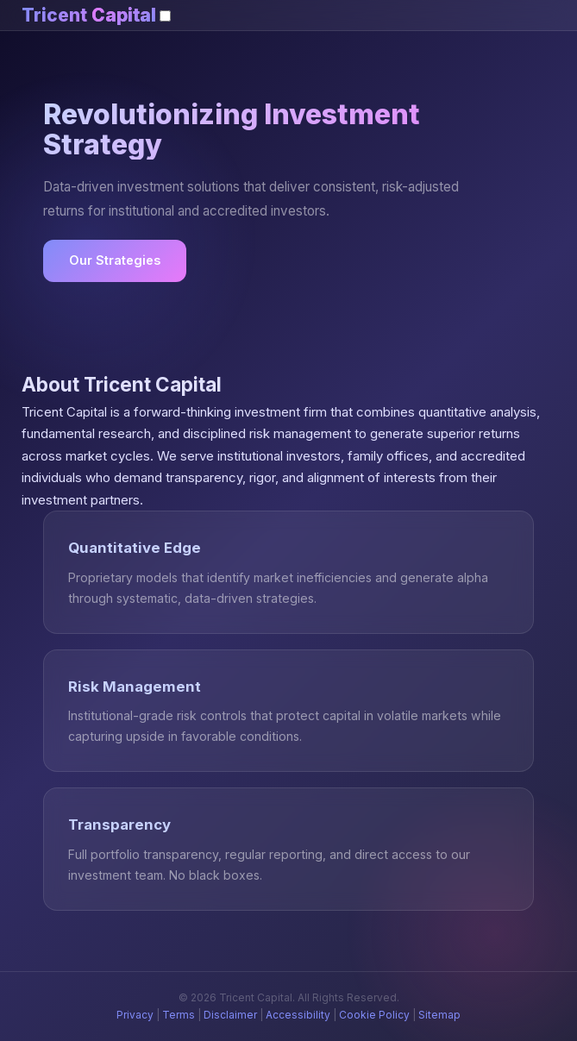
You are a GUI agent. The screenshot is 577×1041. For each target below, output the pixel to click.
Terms (178, 1014)
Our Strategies (114, 260)
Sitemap (439, 1014)
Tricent (89, 15)
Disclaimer (230, 1014)
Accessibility (298, 1014)
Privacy (135, 1014)
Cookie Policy (374, 1014)
